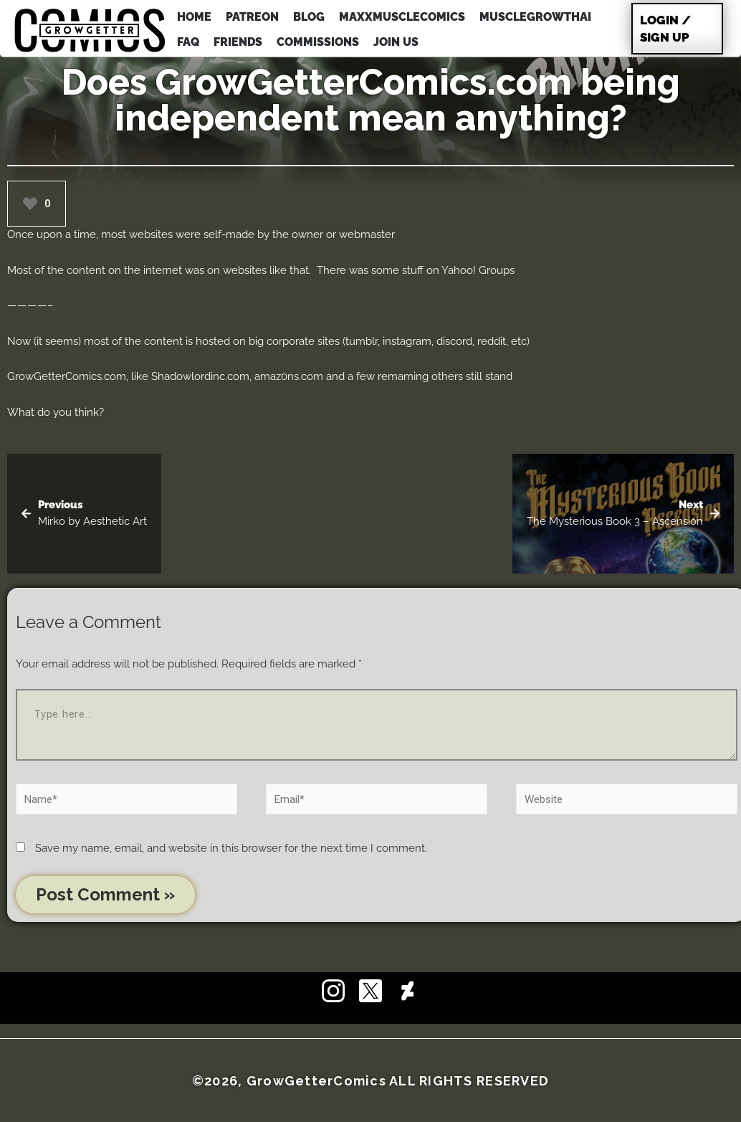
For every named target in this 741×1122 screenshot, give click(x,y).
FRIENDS (238, 42)
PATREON (252, 17)
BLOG (309, 17)
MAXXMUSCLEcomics (402, 17)
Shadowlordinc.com (200, 376)
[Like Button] (30, 203)
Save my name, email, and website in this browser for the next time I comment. (231, 848)
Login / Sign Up (665, 28)
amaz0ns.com (288, 376)
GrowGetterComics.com (66, 376)
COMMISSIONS (318, 42)
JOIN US (396, 42)
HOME (194, 17)
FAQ (188, 42)
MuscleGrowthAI (535, 17)
